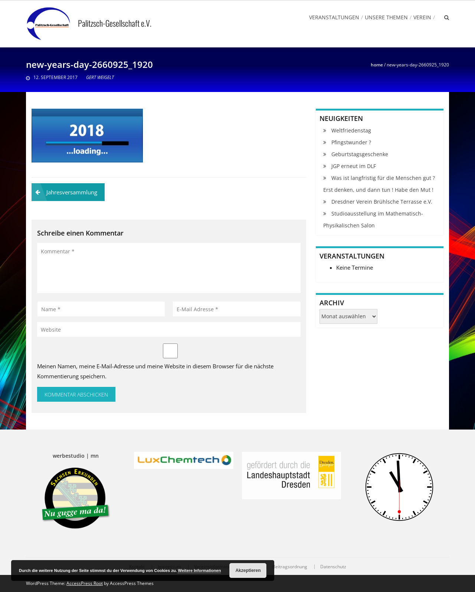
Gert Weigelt (100, 77)
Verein (422, 17)
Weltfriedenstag (351, 130)
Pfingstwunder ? (351, 142)
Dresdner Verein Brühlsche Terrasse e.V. (381, 201)
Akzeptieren (248, 570)
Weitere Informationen (199, 570)
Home (377, 65)
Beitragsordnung (289, 567)
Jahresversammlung (71, 192)
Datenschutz (333, 567)
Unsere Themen (386, 17)
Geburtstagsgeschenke (359, 154)
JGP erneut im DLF (353, 166)
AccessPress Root (84, 583)
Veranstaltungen (334, 17)
